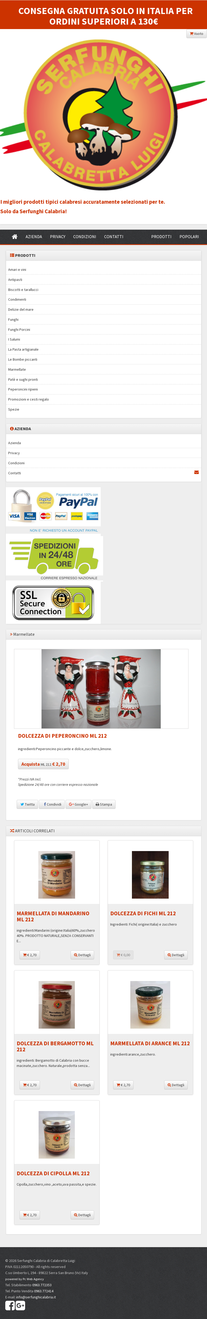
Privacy (14, 452)
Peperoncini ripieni (23, 389)
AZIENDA (34, 236)
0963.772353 (42, 1285)
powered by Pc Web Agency (24, 1279)
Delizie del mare (21, 309)
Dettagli (82, 955)
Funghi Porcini (19, 329)
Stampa (104, 804)
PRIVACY (57, 236)
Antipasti (15, 279)
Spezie (13, 409)
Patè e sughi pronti (23, 379)
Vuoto (196, 33)
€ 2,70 (29, 955)
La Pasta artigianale (23, 349)
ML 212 (43, 764)
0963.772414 (43, 1291)
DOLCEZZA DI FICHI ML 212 (143, 913)
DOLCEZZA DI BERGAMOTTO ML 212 (55, 1046)
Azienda (14, 442)
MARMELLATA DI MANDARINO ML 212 (53, 916)
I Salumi (14, 339)
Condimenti (17, 299)
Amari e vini (17, 269)
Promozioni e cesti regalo (28, 399)
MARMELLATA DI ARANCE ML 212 (150, 1043)
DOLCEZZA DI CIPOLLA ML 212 (53, 1173)
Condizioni (16, 463)
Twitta (27, 804)
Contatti (103, 472)
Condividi (51, 804)
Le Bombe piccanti (22, 359)
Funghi (13, 319)
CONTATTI (113, 236)
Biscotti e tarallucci (23, 289)
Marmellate (17, 369)
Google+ (78, 804)
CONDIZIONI (84, 236)
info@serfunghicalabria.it (36, 1297)
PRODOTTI (161, 236)
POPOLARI (189, 236)
